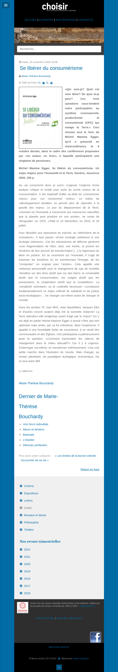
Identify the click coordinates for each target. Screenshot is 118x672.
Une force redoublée (35, 424)
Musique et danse (35, 515)
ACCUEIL (31, 19)
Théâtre (29, 529)
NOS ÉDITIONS (66, 19)
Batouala (28, 434)
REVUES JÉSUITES (69, 618)
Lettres (28, 500)
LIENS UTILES (45, 618)
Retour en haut (90, 469)
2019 (27, 571)
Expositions (31, 493)
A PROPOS (46, 19)
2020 (27, 564)
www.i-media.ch (81, 658)
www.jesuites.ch (87, 606)
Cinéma (29, 486)
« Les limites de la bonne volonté (75, 455)
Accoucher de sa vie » (35, 460)
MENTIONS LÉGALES (59, 647)
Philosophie (31, 522)
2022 (27, 549)
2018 (27, 578)
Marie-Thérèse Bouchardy (36, 76)
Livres (28, 507)
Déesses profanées (35, 445)
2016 (27, 593)
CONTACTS (85, 19)
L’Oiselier (29, 439)
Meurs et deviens (33, 429)
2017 (27, 585)
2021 (27, 556)
